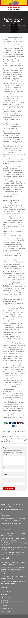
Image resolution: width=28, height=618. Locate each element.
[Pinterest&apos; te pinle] (20, 423)
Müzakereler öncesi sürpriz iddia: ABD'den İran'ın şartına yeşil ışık (12, 505)
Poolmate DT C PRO (6, 591)
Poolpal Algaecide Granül (8, 611)
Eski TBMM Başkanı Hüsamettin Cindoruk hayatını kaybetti (12, 510)
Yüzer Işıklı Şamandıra (7, 597)
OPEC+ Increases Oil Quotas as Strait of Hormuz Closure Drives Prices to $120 (13, 563)
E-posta (5, 474)
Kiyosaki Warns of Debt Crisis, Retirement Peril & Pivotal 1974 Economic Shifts (13, 539)
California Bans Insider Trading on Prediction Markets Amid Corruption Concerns (13, 573)
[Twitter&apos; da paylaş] (12, 423)
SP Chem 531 (4, 603)
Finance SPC (6, 529)
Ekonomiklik (6, 25)
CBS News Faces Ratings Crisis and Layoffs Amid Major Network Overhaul (13, 577)
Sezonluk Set (4, 594)
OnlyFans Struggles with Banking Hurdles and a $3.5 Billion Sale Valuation (13, 582)
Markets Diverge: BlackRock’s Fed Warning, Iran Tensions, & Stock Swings (13, 548)
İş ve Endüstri (6, 558)
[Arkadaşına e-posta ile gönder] (18, 423)
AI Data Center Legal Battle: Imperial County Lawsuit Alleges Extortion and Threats (13, 568)
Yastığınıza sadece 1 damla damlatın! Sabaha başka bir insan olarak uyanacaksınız (13, 519)
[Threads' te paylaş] (15, 423)
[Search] (26, 8)
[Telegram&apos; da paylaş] (15, 426)
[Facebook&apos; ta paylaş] (7, 423)
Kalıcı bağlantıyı (21, 431)
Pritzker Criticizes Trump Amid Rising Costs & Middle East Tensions (13, 534)
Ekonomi (14, 17)
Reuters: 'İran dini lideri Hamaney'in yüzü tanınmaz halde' (12, 514)
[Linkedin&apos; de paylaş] (23, 423)
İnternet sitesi (6, 481)
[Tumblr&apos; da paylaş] (13, 426)
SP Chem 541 (4, 600)
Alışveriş (5, 587)
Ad (4, 467)
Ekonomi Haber (7, 500)
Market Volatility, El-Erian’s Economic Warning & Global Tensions (14, 543)
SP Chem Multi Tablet (6, 608)
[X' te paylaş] (10, 423)
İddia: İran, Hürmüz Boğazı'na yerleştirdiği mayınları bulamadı (12, 524)
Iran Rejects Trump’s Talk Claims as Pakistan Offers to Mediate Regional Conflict (12, 553)
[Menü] (2, 8)
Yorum (5, 455)
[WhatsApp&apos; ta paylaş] (4, 423)
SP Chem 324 (4, 605)
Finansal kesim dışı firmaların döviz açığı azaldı (21, 438)
